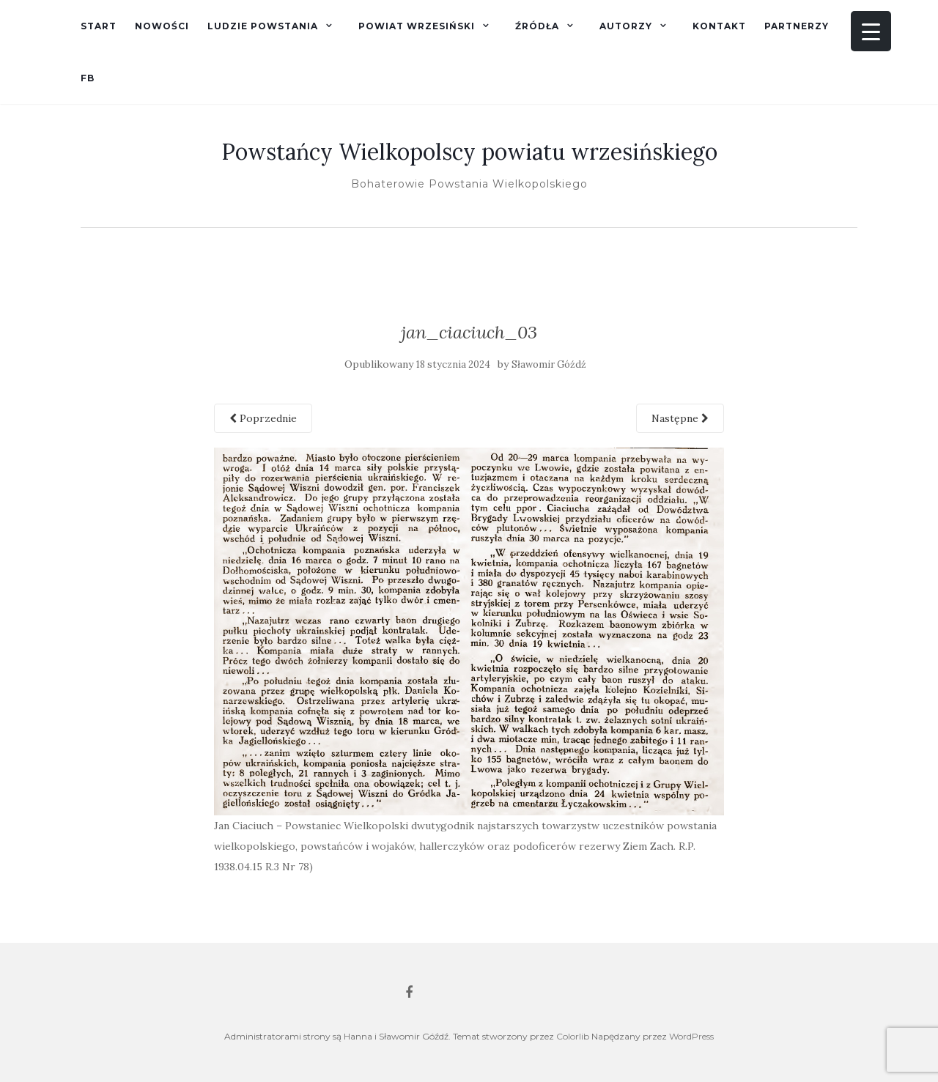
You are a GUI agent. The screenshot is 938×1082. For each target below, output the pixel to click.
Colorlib (572, 1036)
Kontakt (719, 26)
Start (99, 26)
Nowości (162, 26)
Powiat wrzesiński (416, 26)
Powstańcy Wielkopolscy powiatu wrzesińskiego (469, 152)
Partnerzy (796, 26)
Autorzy (625, 26)
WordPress (691, 1036)
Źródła (537, 26)
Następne (680, 418)
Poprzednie (263, 418)
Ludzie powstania (262, 26)
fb (88, 78)
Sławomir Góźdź (549, 364)
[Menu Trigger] (871, 31)
